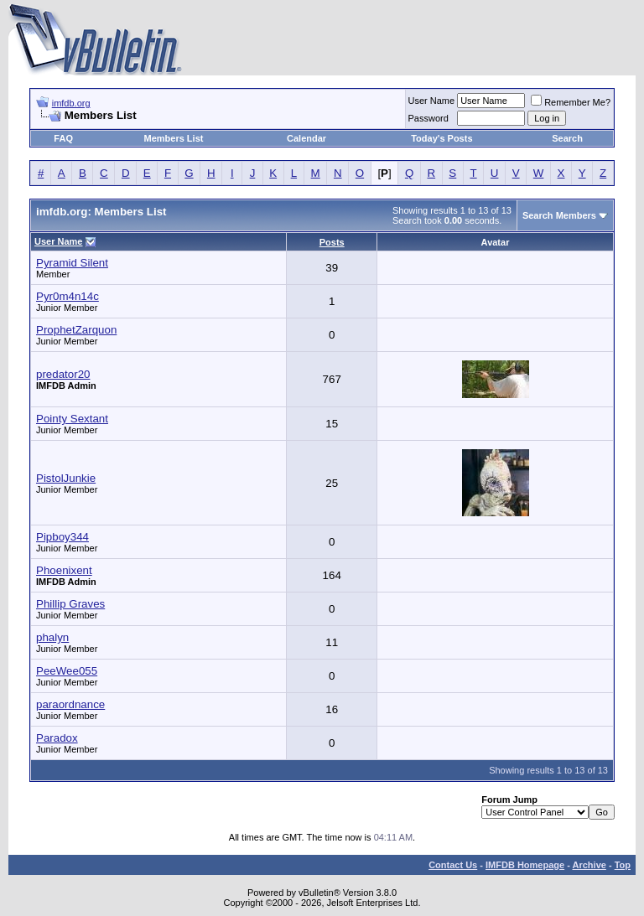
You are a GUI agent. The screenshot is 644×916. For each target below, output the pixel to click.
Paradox (57, 738)
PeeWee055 (66, 671)
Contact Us (452, 865)
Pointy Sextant (72, 418)
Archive (589, 865)
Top (623, 865)
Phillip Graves (70, 604)
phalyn (52, 637)
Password (428, 118)
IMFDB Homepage (525, 865)
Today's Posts (441, 138)
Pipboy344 (62, 536)
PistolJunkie (66, 478)
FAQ (63, 138)
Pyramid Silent (72, 262)
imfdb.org (71, 103)
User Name (431, 101)
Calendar (306, 138)
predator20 (63, 374)
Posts (332, 242)
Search (567, 138)
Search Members (559, 215)
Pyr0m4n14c (67, 296)
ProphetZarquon (76, 329)
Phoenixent (64, 570)
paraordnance (70, 704)
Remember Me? (570, 102)
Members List (174, 138)
